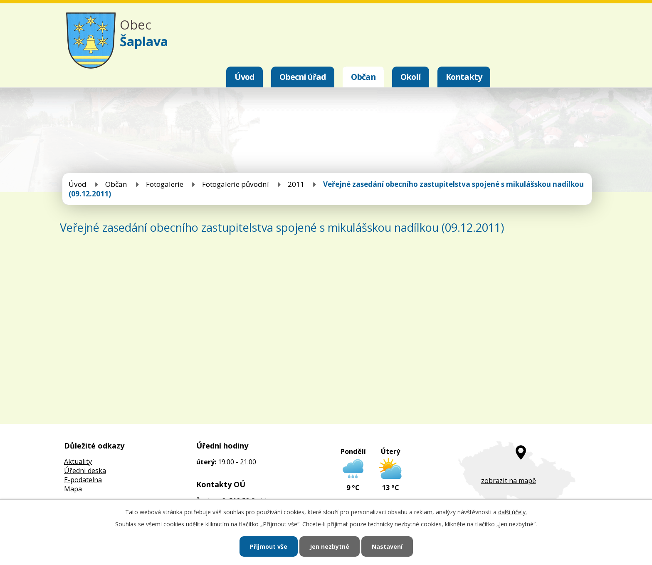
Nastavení (387, 546)
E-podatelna (83, 479)
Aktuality (78, 461)
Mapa (73, 488)
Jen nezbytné (329, 546)
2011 (296, 184)
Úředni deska (85, 470)
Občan (363, 76)
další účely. (512, 512)
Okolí (410, 76)
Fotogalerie (164, 184)
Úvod (244, 76)
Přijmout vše (268, 546)
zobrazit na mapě (508, 480)
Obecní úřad (302, 76)
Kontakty (464, 76)
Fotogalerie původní (235, 184)
